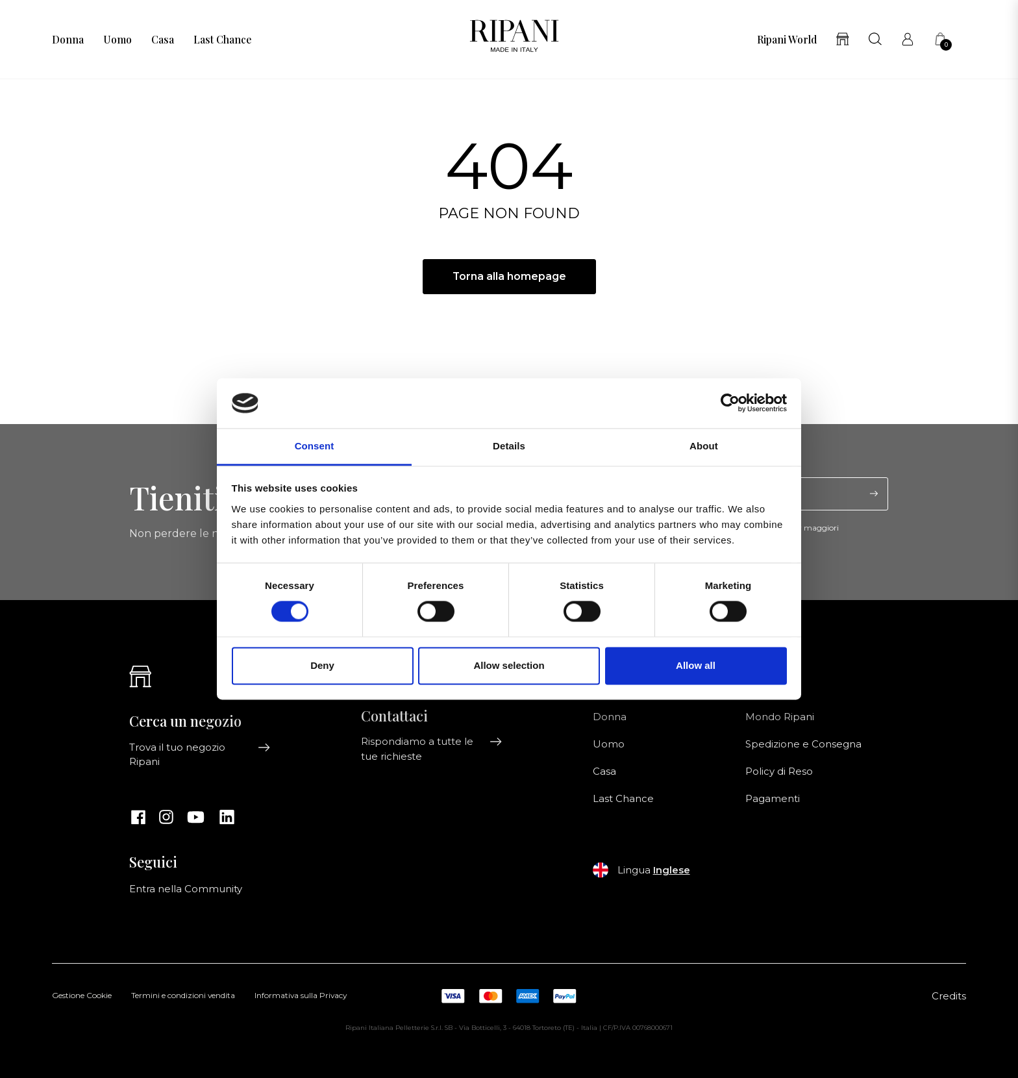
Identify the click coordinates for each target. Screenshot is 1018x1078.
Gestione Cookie (82, 996)
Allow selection (508, 665)
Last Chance (222, 39)
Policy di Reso (779, 771)
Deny (322, 665)
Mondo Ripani (779, 717)
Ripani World (787, 39)
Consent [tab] (314, 445)
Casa (162, 39)
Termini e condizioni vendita (183, 996)
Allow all (695, 665)
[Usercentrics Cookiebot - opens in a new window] (730, 403)
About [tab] (703, 445)
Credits (949, 996)
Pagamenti (772, 799)
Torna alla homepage (509, 276)
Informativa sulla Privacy (301, 996)
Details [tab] (509, 445)
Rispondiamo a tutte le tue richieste (432, 749)
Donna (68, 39)
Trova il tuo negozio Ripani (200, 755)
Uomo (117, 39)
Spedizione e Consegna (803, 744)
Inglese (671, 870)
